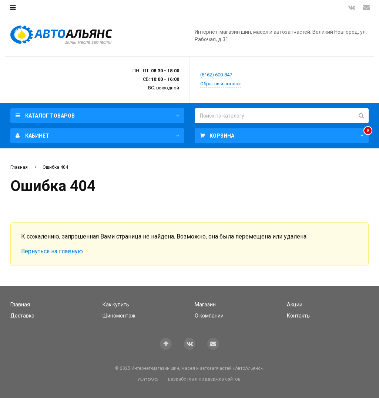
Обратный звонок (220, 83)
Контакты (299, 316)
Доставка (22, 316)
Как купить (116, 304)
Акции (294, 304)
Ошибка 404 (55, 167)
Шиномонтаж (119, 316)
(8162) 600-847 (216, 75)
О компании (209, 316)
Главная (19, 167)
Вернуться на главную (52, 251)
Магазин (205, 304)
